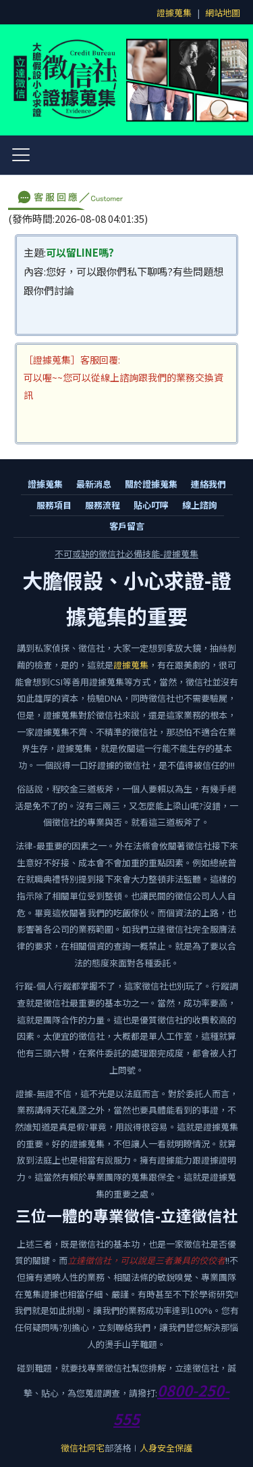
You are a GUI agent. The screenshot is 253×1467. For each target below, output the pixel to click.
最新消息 (93, 483)
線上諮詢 (199, 504)
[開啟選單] (21, 155)
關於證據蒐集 (151, 483)
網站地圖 (222, 12)
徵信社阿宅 (83, 1447)
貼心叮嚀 (151, 504)
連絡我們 (208, 483)
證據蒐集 (174, 12)
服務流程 (102, 504)
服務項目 (54, 504)
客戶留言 (126, 525)
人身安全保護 (166, 1447)
